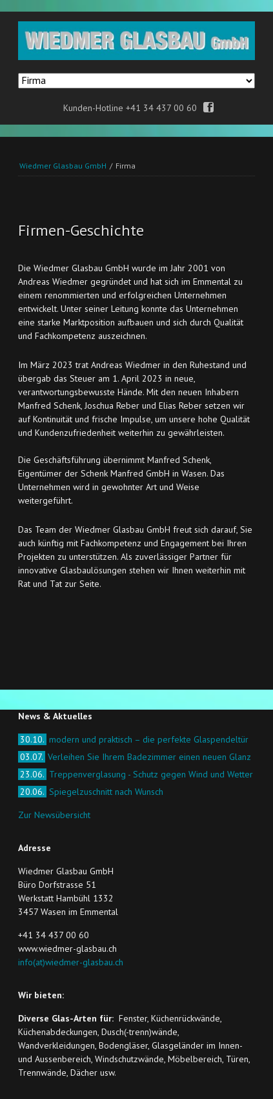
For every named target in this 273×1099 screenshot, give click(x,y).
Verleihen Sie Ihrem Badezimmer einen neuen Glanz (134, 757)
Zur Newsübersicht (54, 815)
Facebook (208, 108)
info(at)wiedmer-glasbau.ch (70, 962)
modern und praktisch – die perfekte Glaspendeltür (133, 739)
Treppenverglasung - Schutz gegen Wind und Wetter (135, 774)
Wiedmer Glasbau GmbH (62, 165)
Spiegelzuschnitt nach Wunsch (90, 791)
